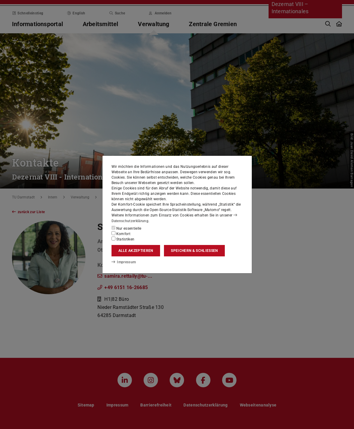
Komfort (121, 233)
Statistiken (123, 239)
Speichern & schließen (194, 251)
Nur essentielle (126, 228)
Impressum (124, 262)
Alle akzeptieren (135, 251)
